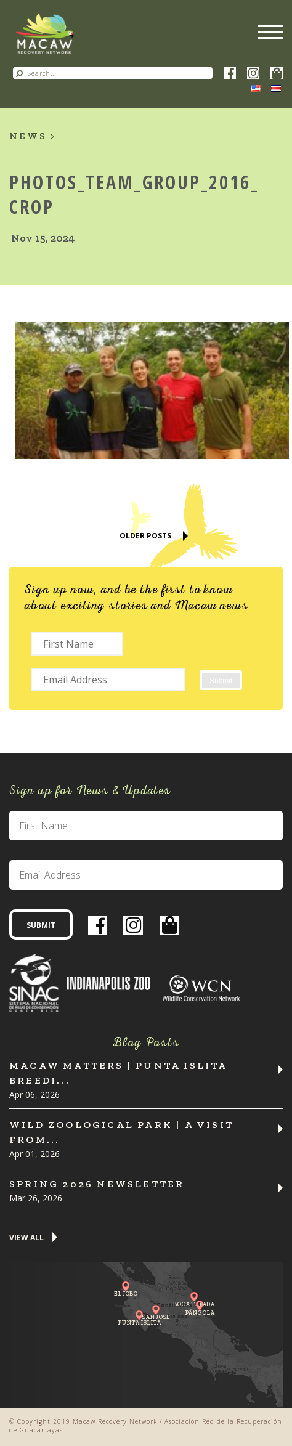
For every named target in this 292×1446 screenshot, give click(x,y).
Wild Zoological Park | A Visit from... (121, 1132)
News (28, 136)
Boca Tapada (193, 1304)
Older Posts (145, 535)
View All (26, 1238)
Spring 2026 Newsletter (96, 1184)
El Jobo (125, 1293)
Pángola (199, 1312)
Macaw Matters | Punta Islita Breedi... (118, 1073)
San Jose (156, 1317)
